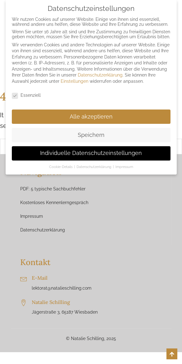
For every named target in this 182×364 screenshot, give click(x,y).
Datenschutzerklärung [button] (94, 167)
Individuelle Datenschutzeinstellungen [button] (91, 153)
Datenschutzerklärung (42, 229)
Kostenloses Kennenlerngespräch (54, 202)
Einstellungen (74, 81)
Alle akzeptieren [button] (91, 117)
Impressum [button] (124, 167)
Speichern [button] (91, 135)
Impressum (31, 216)
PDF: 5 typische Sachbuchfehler (53, 188)
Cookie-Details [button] (61, 167)
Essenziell (26, 95)
